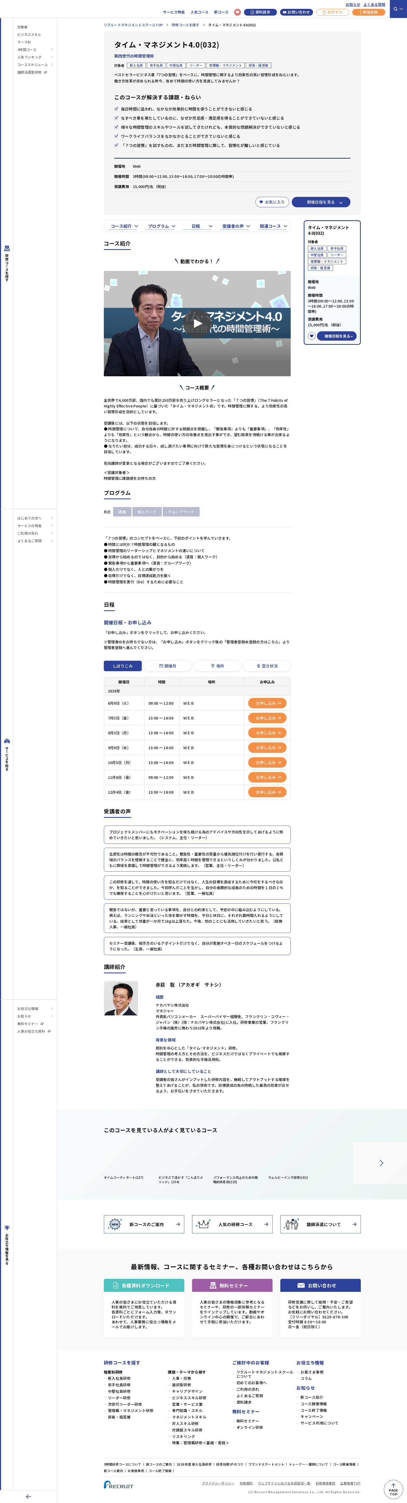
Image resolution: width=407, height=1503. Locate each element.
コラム (306, 1378)
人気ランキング (29, 57)
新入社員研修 (119, 1378)
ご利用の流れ (27, 533)
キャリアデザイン (187, 1391)
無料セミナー (30, 1023)
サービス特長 (174, 12)
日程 (196, 226)
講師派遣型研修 (32, 72)
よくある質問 (374, 4)
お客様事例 (136, 1470)
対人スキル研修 (185, 1423)
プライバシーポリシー (218, 1483)
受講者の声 (233, 226)
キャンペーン (312, 1416)
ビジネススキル (29, 34)
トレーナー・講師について (308, 1464)
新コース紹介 (312, 1397)
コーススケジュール (32, 64)
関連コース (270, 226)
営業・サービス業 (187, 1404)
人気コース (199, 12)
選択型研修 (181, 1385)
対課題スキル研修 (187, 1430)
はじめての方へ (29, 518)
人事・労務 (181, 1378)
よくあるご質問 (29, 540)
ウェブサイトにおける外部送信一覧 (284, 1483)
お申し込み (268, 703)
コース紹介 (121, 226)
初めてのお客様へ (251, 1383)
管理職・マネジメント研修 (131, 1410)
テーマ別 (24, 42)
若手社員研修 (119, 1385)
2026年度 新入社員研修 (194, 1464)
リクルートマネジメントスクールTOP (133, 24)
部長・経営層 (119, 1417)
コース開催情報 (314, 1404)
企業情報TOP (350, 1483)
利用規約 (246, 1483)
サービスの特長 (29, 525)
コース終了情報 (314, 1410)
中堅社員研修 (119, 1391)
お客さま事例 (312, 1372)
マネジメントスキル (189, 1417)
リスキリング (183, 1436)
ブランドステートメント (266, 1464)
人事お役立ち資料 (34, 1031)
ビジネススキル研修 (189, 1398)
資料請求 (260, 12)
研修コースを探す (185, 24)
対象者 (22, 26)
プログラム (158, 226)
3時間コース (26, 49)
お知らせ (353, 4)
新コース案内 (113, 1470)
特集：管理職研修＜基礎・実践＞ (200, 1443)
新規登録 (369, 12)
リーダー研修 (119, 1398)
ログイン (332, 12)
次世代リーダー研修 (125, 1404)
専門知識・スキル (187, 1410)
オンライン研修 (249, 1427)
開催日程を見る (321, 202)
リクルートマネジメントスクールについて (265, 1374)
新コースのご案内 (159, 1464)
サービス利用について (320, 1423)
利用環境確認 (325, 1483)
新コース (221, 12)
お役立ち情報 (27, 1008)
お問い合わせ (296, 12)
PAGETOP (393, 1492)
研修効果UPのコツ (229, 1464)
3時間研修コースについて (122, 1464)
